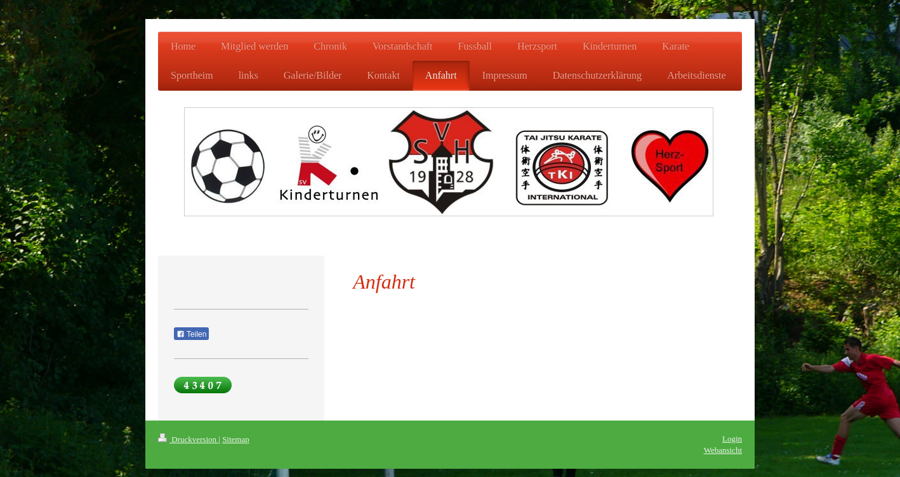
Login (732, 438)
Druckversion (188, 439)
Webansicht (723, 450)
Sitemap (235, 439)
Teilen (191, 334)
